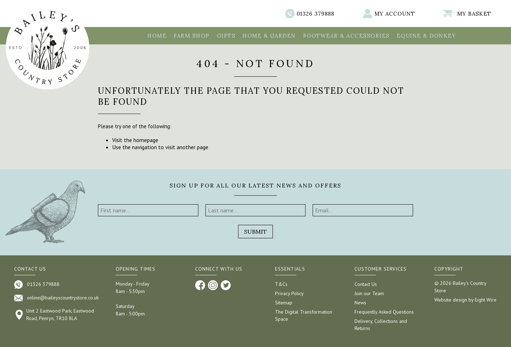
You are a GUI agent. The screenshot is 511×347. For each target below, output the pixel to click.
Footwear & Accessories (346, 35)
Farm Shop (192, 35)
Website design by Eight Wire (465, 300)
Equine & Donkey (426, 35)
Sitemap (283, 302)
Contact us (30, 269)
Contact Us (366, 284)
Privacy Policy (289, 293)
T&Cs (281, 284)
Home (156, 35)
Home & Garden (269, 35)
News (360, 302)
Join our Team (369, 293)
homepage (145, 139)
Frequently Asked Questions (384, 312)
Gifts (226, 35)
